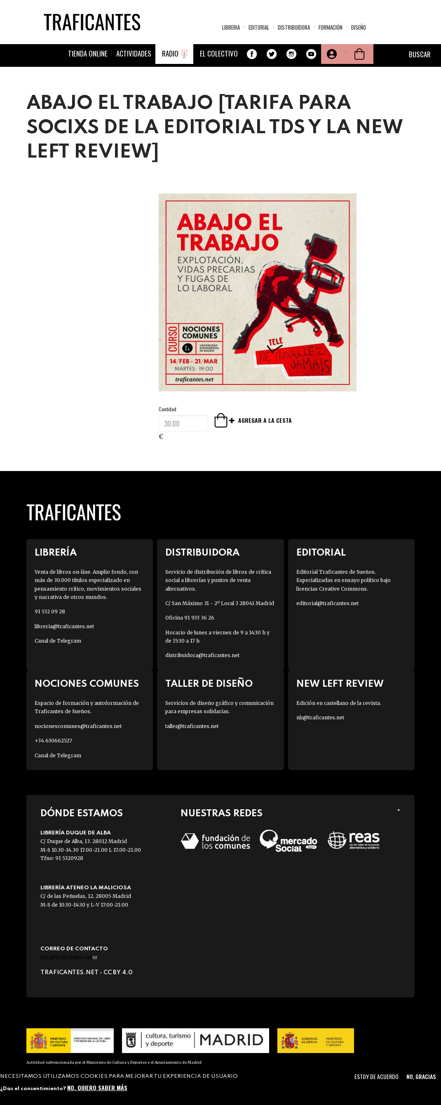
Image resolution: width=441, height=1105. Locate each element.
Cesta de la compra (359, 54)
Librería (56, 553)
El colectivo (219, 53)
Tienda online (88, 53)
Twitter (271, 54)
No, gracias (421, 1076)
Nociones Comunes (87, 684)
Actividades (133, 53)
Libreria (231, 27)
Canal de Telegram (58, 641)
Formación (330, 27)
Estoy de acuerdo (376, 1076)
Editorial (259, 27)
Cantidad (167, 408)
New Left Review (340, 684)
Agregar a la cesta (232, 420)
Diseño (358, 27)
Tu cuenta (331, 54)
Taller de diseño (209, 684)
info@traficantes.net (68, 957)
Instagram (291, 54)
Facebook (252, 54)
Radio (170, 53)
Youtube (311, 54)
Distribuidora (294, 27)
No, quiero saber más (97, 1087)
